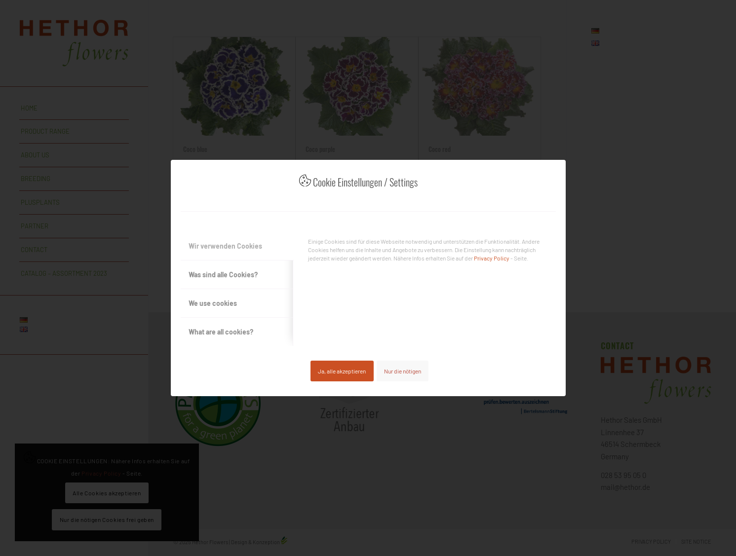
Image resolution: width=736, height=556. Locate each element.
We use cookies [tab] (213, 303)
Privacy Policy (491, 258)
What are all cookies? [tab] (221, 332)
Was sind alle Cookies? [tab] (223, 274)
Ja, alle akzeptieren (342, 371)
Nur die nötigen (402, 371)
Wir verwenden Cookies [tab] (225, 246)
